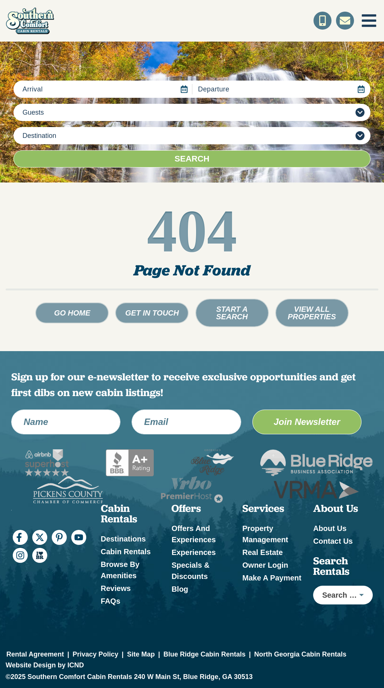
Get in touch (152, 313)
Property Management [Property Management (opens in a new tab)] (265, 534)
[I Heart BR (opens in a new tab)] (39, 555)
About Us (329, 528)
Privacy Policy (95, 654)
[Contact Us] (345, 21)
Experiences (193, 552)
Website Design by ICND (45, 665)
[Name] (65, 422)
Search (192, 158)
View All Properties (312, 313)
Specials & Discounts (190, 570)
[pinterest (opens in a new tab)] (59, 537)
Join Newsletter (307, 422)
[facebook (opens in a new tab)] (20, 537)
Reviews (116, 588)
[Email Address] (186, 422)
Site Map (141, 654)
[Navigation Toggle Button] (369, 21)
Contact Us (333, 541)
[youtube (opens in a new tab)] (78, 537)
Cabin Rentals (126, 551)
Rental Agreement (35, 654)
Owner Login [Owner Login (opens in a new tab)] (265, 565)
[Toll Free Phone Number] (323, 21)
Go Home (72, 313)
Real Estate (262, 552)
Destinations (123, 539)
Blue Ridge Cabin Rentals (205, 654)
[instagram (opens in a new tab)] (20, 555)
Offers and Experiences (193, 534)
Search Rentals (331, 566)
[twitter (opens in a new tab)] (39, 537)
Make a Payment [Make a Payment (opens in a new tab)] (271, 578)
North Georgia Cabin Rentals (300, 654)
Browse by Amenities (120, 570)
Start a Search (232, 313)
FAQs (110, 601)
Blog (179, 589)
